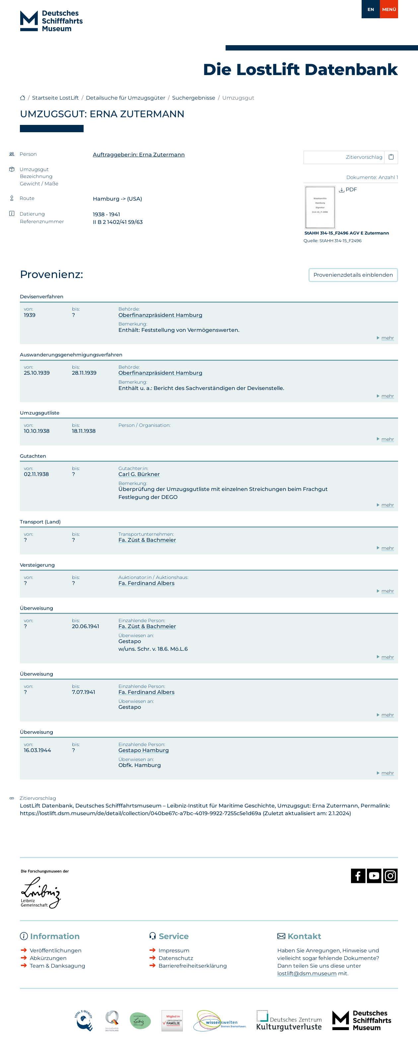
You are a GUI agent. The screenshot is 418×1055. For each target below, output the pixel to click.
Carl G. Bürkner (139, 474)
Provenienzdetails (353, 275)
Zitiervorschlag (364, 157)
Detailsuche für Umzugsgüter (125, 98)
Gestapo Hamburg (143, 750)
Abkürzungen (48, 958)
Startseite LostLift (55, 98)
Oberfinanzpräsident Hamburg (160, 315)
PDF (348, 189)
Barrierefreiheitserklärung (193, 966)
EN (371, 9)
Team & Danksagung (57, 966)
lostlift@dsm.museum (307, 973)
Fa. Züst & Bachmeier (147, 540)
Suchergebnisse (193, 98)
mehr (388, 338)
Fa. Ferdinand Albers (146, 583)
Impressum (174, 950)
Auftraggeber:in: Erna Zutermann (139, 154)
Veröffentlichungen (56, 950)
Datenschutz (176, 958)
